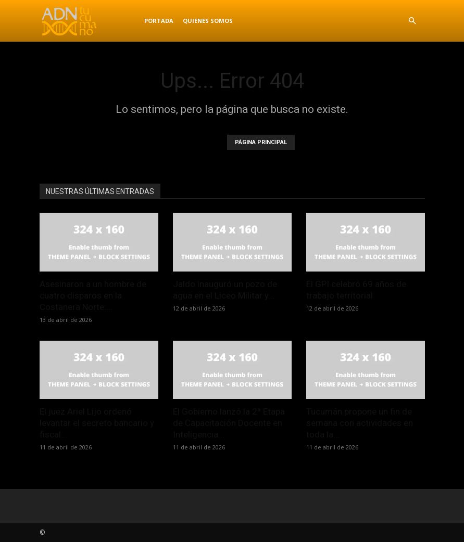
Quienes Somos (208, 20)
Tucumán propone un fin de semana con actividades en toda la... (359, 423)
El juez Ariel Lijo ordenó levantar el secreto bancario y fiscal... (97, 423)
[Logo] (90, 21)
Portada (158, 20)
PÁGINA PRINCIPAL (261, 142)
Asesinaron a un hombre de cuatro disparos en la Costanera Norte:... (93, 295)
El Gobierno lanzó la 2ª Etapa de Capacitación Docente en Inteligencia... (229, 423)
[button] (412, 21)
